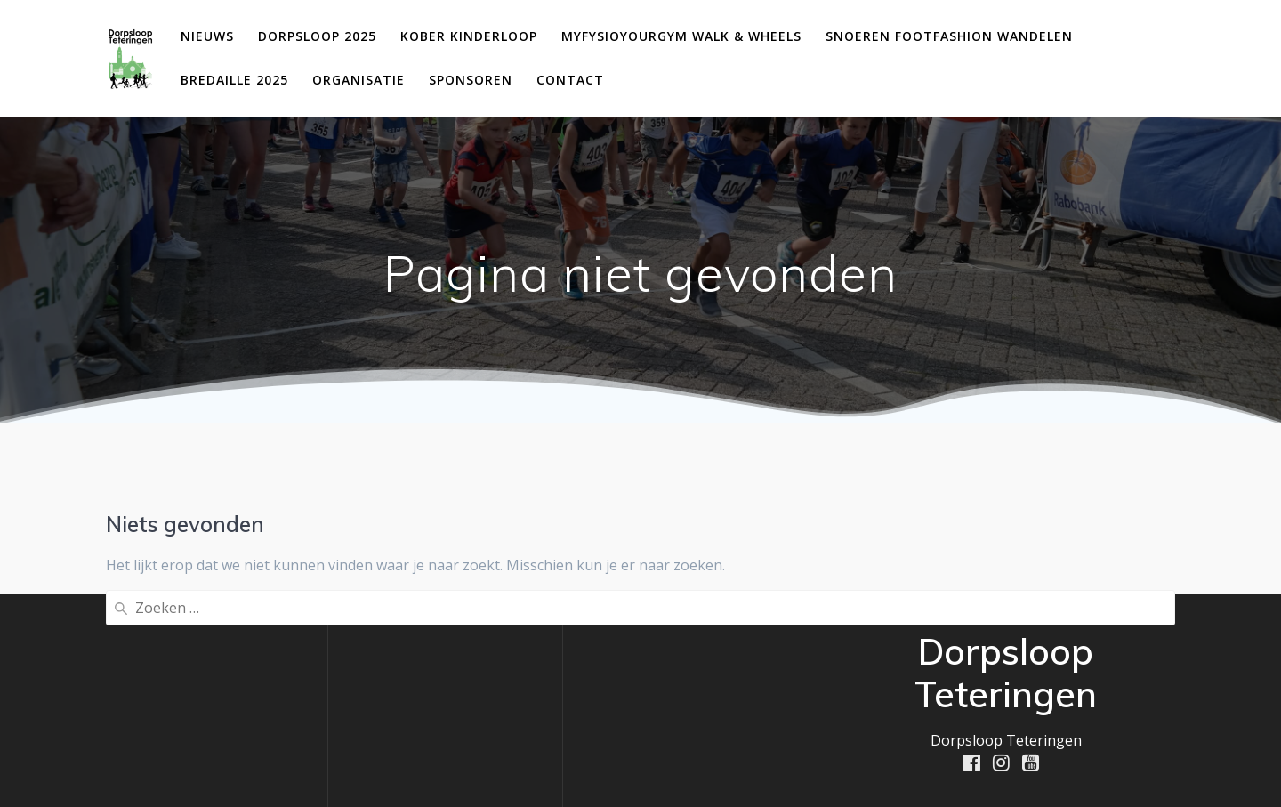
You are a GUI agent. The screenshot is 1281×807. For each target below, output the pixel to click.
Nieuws (207, 36)
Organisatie (358, 79)
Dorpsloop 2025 (317, 36)
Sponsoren (470, 79)
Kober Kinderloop (468, 36)
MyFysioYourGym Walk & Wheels (681, 36)
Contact (570, 79)
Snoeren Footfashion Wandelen (949, 36)
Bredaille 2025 (234, 79)
